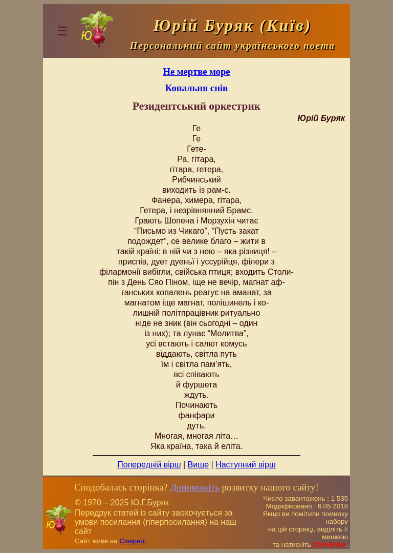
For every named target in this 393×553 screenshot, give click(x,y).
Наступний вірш (245, 464)
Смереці (132, 541)
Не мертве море (196, 71)
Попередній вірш (149, 464)
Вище (198, 464)
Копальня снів (196, 88)
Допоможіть (194, 487)
